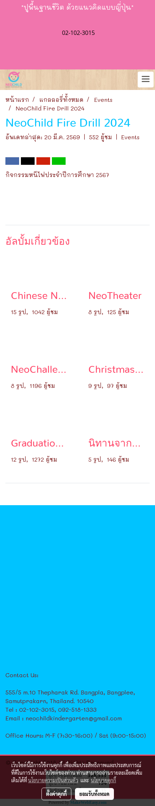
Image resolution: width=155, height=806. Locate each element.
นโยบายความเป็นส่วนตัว (53, 780)
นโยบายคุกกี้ (103, 780)
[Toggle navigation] (146, 79)
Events (130, 137)
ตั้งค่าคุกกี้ (56, 794)
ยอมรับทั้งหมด (94, 794)
